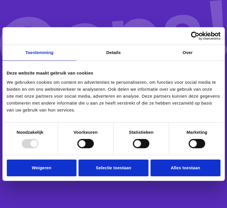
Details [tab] (113, 52)
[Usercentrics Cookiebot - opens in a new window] (195, 35)
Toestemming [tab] (39, 52)
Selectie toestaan (113, 167)
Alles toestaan (185, 167)
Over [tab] (188, 52)
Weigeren (41, 167)
